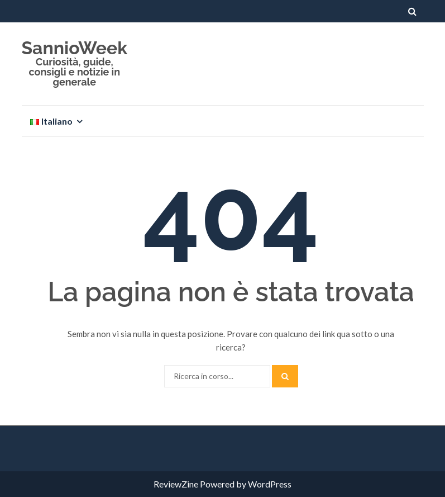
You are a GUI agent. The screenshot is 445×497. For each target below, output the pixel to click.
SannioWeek (75, 47)
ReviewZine (176, 484)
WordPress (269, 484)
